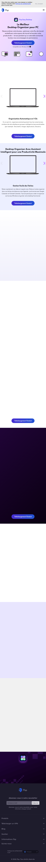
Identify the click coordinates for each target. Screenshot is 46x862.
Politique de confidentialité (14, 851)
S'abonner (35, 803)
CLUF (8, 852)
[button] (44, 96)
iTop (23, 790)
